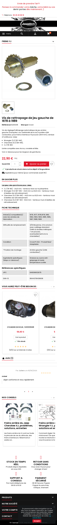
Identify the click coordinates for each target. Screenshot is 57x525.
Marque (24, 125)
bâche (33, 7)
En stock (18, 169)
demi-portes (19, 9)
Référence (6, 125)
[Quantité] (15, 164)
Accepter (37, 521)
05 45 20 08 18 (18, 15)
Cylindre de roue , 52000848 (20, 327)
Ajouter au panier (36, 163)
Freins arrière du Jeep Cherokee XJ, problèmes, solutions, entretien (18, 425)
